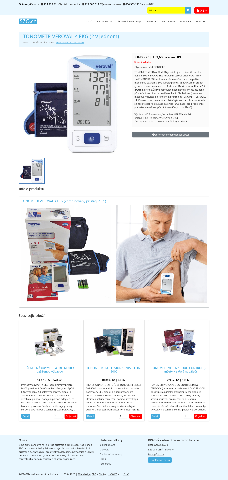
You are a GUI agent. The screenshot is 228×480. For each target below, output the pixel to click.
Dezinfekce (104, 21)
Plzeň (126, 474)
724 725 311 (51, 4)
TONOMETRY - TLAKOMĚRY (70, 42)
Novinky (185, 21)
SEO (94, 474)
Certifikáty (168, 21)
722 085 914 (92, 4)
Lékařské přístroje (128, 21)
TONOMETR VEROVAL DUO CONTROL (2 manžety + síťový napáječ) (178, 369)
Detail (26, 416)
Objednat (71, 416)
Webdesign (84, 474)
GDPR (103, 459)
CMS (101, 474)
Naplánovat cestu (160, 460)
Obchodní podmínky (111, 454)
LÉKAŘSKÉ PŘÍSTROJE (43, 42)
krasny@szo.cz (29, 4)
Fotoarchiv (105, 463)
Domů (89, 21)
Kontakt (201, 21)
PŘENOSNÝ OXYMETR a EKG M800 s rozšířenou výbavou (49, 369)
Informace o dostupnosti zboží (170, 134)
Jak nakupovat (107, 444)
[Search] (166, 10)
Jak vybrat (105, 449)
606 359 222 (132, 4)
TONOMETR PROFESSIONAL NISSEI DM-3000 (114, 369)
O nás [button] (150, 21)
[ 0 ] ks (202, 10)
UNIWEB (112, 474)
